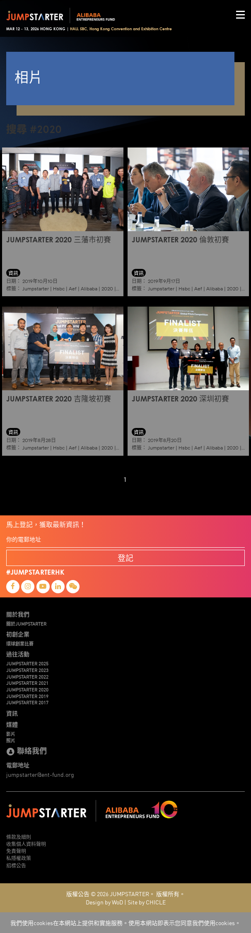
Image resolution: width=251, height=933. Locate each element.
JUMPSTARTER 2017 (27, 702)
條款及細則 (18, 836)
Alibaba (89, 288)
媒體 (12, 724)
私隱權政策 (18, 857)
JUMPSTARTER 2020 (27, 689)
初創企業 (17, 634)
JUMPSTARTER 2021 (27, 682)
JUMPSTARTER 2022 (27, 676)
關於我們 (17, 614)
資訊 (12, 713)
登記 (125, 557)
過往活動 (17, 654)
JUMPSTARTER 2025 (27, 663)
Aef (73, 288)
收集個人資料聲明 (26, 843)
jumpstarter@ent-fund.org (40, 774)
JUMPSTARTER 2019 (27, 696)
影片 (10, 733)
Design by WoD (104, 902)
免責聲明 (16, 850)
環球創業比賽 (20, 643)
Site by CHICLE (147, 902)
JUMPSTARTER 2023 (27, 670)
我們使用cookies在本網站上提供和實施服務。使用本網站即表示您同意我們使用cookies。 (125, 922)
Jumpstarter (35, 288)
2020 (107, 288)
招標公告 (16, 865)
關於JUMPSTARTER (26, 623)
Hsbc (59, 288)
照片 (10, 740)
